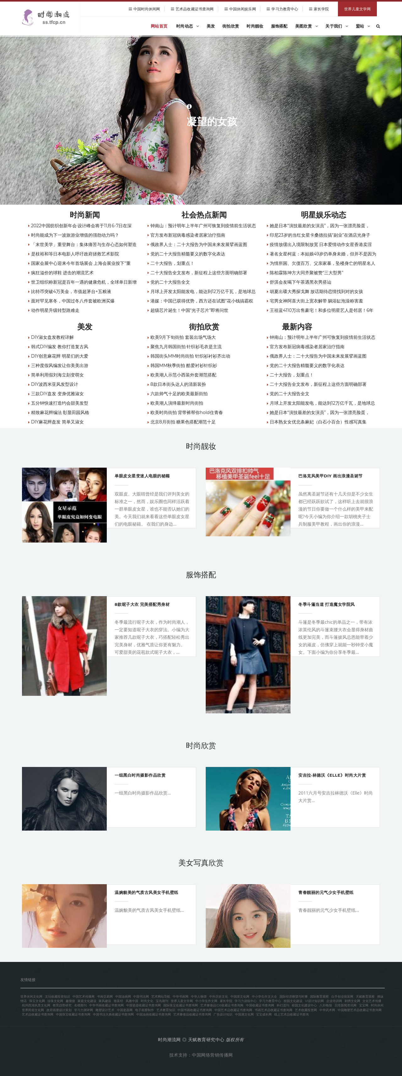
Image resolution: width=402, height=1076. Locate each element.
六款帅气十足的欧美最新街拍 (179, 393)
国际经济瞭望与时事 (294, 997)
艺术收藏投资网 (306, 1010)
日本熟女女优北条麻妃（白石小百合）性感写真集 (318, 422)
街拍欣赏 (230, 26)
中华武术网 (327, 1010)
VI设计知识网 (314, 1001)
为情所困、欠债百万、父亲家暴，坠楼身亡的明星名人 (322, 263)
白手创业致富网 (342, 997)
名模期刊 (80, 1005)
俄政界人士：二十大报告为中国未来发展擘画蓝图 (198, 244)
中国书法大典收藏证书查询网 (113, 1014)
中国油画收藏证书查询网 (153, 1014)
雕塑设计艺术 (104, 1010)
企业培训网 (334, 1001)
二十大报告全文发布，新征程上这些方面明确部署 (198, 273)
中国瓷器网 (125, 1010)
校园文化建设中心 (304, 1005)
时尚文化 (147, 1001)
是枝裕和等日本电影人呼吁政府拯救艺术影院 (75, 254)
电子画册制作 (144, 1010)
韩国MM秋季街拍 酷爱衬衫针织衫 (183, 365)
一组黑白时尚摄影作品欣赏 (140, 775)
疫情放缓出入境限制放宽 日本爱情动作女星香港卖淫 (321, 244)
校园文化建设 (293, 1001)
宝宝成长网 (264, 1014)
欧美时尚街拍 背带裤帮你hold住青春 (186, 412)
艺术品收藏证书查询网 (195, 9)
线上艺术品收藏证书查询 (291, 1014)
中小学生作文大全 (264, 997)
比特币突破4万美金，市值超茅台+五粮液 (71, 291)
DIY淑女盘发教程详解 (52, 337)
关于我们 (336, 26)
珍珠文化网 (55, 1001)
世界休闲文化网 (31, 997)
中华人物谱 (199, 997)
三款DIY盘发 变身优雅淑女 (57, 393)
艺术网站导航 (160, 997)
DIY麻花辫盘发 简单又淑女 (57, 422)
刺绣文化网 (352, 1001)
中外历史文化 (218, 997)
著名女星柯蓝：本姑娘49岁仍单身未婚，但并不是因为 (323, 254)
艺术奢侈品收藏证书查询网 (192, 1014)
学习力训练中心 (246, 1001)
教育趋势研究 (62, 1005)
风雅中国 (132, 1001)
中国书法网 (141, 997)
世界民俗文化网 (33, 1010)
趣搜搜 (70, 1001)
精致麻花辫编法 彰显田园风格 (60, 412)
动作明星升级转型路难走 (55, 310)
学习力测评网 (83, 1010)
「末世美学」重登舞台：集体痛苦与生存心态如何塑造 (84, 244)
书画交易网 (105, 997)
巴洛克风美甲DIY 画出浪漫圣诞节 (330, 475)
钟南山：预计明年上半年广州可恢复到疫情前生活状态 (203, 225)
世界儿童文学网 (357, 9)
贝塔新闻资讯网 (345, 1005)
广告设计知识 (223, 1014)
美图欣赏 (306, 26)
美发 (211, 26)
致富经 (118, 1001)
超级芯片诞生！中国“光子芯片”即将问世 (189, 310)
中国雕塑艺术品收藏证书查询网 (360, 1010)
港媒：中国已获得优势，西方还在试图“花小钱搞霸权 (201, 301)
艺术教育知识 (165, 1010)
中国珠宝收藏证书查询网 (73, 1014)
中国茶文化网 (240, 997)
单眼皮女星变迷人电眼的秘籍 (142, 475)
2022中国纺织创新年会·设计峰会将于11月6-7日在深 (81, 225)
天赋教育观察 (365, 997)
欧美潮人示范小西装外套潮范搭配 (183, 375)
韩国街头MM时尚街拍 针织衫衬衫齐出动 (190, 356)
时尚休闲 (377, 1005)
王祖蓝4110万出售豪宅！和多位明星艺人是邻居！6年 (322, 310)
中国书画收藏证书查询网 (194, 1010)
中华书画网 (180, 997)
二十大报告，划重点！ (172, 263)
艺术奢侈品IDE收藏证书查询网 (222, 1005)
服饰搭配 (279, 26)
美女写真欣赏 (201, 862)
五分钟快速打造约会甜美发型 (59, 403)
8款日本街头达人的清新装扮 (178, 384)
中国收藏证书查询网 (260, 1005)
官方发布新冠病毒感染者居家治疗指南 (187, 235)
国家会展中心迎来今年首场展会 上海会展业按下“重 (81, 263)
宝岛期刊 (162, 1001)
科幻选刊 (283, 1005)
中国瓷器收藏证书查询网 (143, 1005)
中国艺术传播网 (84, 997)
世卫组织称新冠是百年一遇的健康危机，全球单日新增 (84, 282)
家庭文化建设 (87, 1001)
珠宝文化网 (37, 1001)
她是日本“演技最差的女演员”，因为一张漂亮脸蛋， (320, 225)
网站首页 (159, 26)
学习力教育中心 (284, 9)
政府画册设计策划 (59, 1010)
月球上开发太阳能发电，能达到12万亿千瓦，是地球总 (203, 291)
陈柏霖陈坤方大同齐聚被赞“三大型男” (307, 273)
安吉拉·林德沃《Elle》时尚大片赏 (332, 775)
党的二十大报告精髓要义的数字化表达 (187, 254)
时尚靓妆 (255, 26)
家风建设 (105, 1001)
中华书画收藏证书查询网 (106, 1005)
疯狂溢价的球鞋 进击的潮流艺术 (62, 273)
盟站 (363, 26)
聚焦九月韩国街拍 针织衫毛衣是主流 (186, 346)
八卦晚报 (325, 1005)
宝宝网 (363, 1005)
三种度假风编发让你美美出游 (59, 365)
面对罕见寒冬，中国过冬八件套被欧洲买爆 (73, 301)
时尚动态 (187, 26)
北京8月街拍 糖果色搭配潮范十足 (183, 422)
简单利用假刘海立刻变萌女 (57, 375)
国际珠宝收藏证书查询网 (180, 1005)
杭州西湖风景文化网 (36, 1005)
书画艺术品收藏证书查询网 (273, 1010)
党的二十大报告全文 (170, 282)
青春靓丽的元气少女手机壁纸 (326, 892)
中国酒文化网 (244, 1014)
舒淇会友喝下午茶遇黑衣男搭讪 (300, 282)
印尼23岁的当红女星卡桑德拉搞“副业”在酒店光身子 (320, 235)
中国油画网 (123, 997)
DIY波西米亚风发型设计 (54, 384)
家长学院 (321, 9)
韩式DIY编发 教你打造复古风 (59, 346)
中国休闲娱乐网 (242, 9)
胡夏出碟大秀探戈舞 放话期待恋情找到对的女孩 (316, 291)
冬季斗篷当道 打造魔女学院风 (326, 604)
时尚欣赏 (201, 745)
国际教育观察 (319, 997)
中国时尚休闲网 (146, 9)
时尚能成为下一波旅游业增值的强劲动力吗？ (75, 235)
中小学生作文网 (206, 1001)
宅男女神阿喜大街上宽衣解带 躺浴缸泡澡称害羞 (316, 301)
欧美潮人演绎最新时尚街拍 (176, 403)
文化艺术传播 (371, 1001)
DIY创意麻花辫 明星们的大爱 (59, 356)
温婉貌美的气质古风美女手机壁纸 (146, 892)
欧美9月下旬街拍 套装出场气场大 (183, 337)
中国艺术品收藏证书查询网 (233, 1010)
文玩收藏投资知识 (57, 997)
